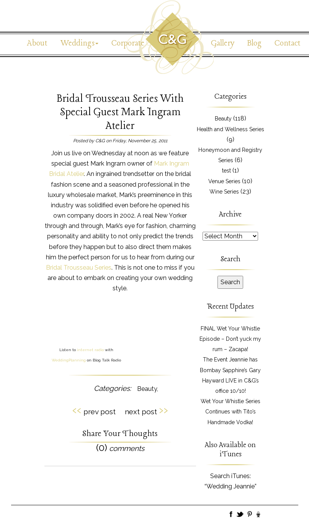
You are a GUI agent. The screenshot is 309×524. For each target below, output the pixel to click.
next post (146, 410)
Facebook (231, 515)
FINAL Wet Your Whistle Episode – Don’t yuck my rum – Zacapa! (230, 338)
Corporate (127, 43)
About (37, 43)
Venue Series (224, 181)
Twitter (240, 515)
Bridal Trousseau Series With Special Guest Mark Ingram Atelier (120, 112)
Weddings (79, 43)
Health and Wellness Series (230, 129)
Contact (288, 43)
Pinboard (249, 515)
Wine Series (224, 192)
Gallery (222, 43)
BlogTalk (259, 515)
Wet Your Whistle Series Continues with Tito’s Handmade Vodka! (230, 411)
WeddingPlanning (69, 360)
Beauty (147, 388)
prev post (94, 410)
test (226, 171)
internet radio (90, 350)
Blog (254, 43)
